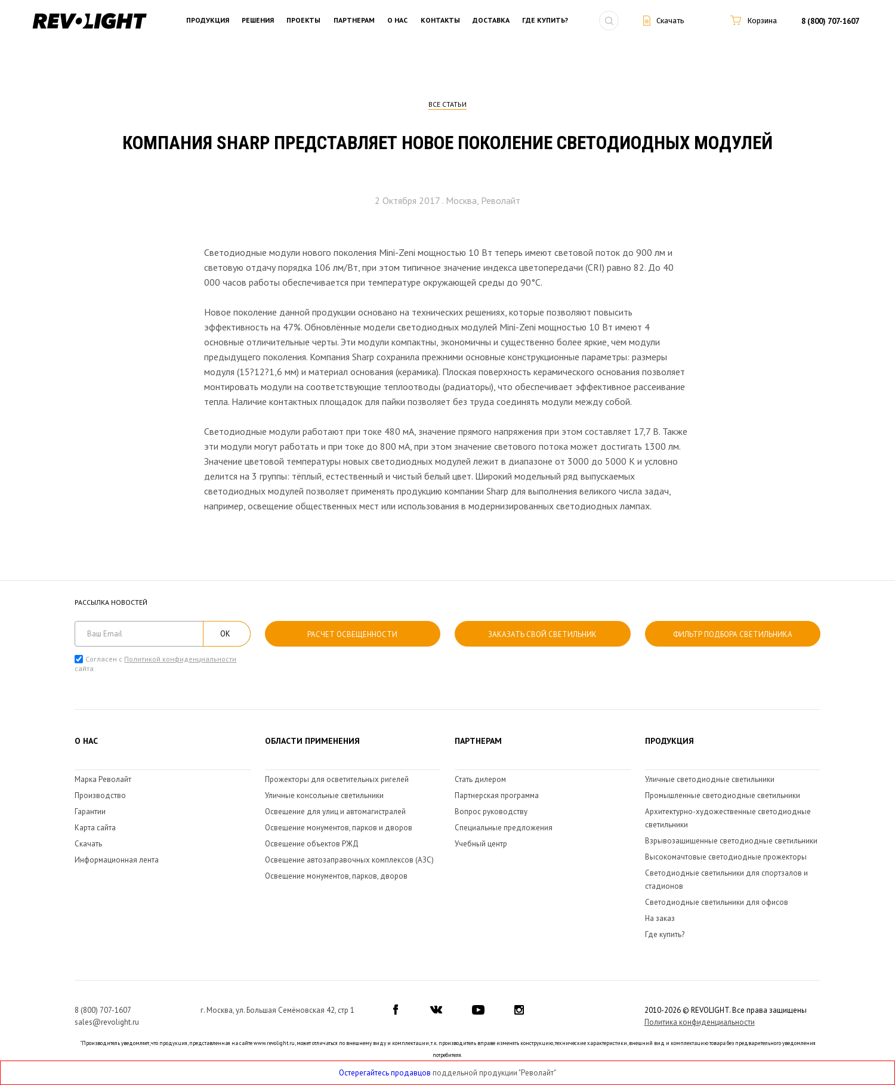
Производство (100, 795)
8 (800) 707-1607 (830, 21)
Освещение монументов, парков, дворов (336, 876)
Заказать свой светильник (542, 634)
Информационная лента (117, 860)
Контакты (440, 20)
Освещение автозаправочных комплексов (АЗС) (349, 860)
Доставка (491, 20)
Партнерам (354, 20)
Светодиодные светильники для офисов (716, 902)
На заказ (660, 918)
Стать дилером (480, 779)
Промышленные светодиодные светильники (722, 795)
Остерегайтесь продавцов (385, 1073)
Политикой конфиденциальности (180, 658)
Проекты (303, 20)
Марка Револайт (103, 779)
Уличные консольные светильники (324, 795)
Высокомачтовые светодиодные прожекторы (726, 857)
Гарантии (90, 811)
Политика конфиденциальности (699, 1022)
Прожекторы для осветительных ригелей (337, 779)
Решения (258, 20)
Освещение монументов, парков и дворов (338, 828)
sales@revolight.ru (107, 1022)
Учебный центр (481, 844)
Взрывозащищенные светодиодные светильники (731, 841)
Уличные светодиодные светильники (709, 779)
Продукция (207, 20)
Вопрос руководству (491, 811)
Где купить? (545, 20)
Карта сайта (95, 828)
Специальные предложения (504, 828)
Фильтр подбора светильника (732, 634)
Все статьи (447, 104)
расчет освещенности (352, 634)
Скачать (88, 844)
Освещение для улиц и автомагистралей (335, 811)
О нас (397, 20)
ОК (225, 634)
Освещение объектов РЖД (312, 844)
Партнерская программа (497, 795)
